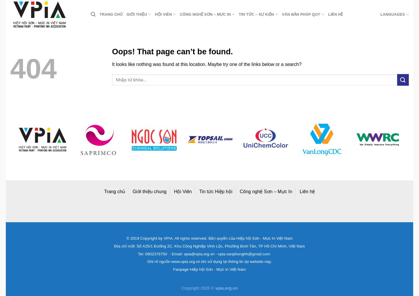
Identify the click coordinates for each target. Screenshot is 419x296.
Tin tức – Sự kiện (258, 14)
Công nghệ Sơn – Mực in (207, 14)
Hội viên (165, 14)
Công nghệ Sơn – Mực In (266, 191)
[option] (42, 139)
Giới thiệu (139, 14)
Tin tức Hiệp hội (215, 191)
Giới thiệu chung (150, 191)
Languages (394, 14)
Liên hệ (335, 14)
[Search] (93, 14)
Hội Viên (183, 191)
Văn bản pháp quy (303, 14)
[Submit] (403, 79)
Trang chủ (111, 14)
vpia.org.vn (226, 288)
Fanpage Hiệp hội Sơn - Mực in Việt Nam (209, 269)
